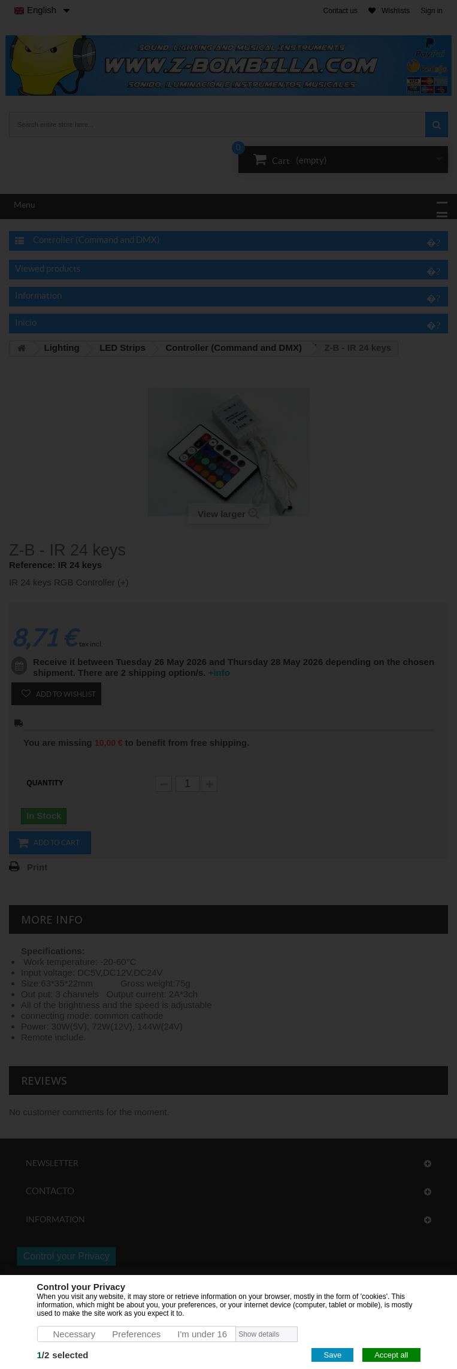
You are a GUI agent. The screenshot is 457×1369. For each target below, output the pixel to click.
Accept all (391, 1354)
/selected (63, 1355)
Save (332, 1354)
